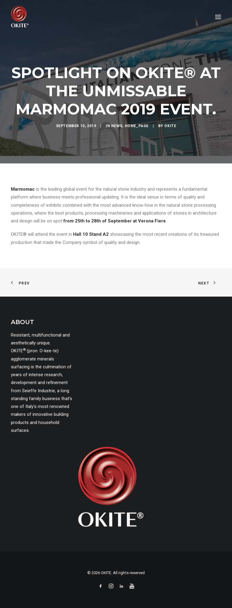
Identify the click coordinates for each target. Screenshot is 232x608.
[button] (218, 17)
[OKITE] (20, 16)
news (116, 126)
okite (170, 126)
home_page (137, 126)
